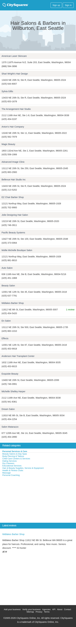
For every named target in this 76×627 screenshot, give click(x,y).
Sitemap (30, 612)
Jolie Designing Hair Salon (15, 215)
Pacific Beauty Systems (13, 232)
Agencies (46, 609)
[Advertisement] (23, 500)
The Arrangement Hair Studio (16, 109)
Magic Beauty (8, 144)
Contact (67, 609)
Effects (5, 338)
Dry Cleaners (8, 463)
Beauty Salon (8, 285)
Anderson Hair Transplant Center (18, 356)
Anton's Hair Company (13, 126)
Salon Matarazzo (10, 427)
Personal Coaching (11, 475)
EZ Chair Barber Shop (13, 197)
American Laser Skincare (14, 56)
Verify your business (31, 609)
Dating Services (9, 461)
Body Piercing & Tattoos (13, 456)
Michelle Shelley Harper (13, 391)
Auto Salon (7, 268)
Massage (6, 473)
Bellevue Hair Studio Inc (14, 179)
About (59, 609)
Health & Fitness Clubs (12, 470)
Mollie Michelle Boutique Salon (17, 250)
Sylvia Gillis (7, 91)
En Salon (6, 320)
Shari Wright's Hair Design (15, 73)
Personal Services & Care (14, 451)
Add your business (12, 609)
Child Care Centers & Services (16, 458)
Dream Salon (8, 409)
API (53, 609)
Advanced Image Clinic (13, 162)
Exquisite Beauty (10, 374)
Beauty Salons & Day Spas (14, 454)
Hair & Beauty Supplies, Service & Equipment (23, 468)
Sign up (56, 5)
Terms (46, 612)
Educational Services (11, 465)
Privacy (39, 612)
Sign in (68, 5)
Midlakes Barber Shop (13, 303)
